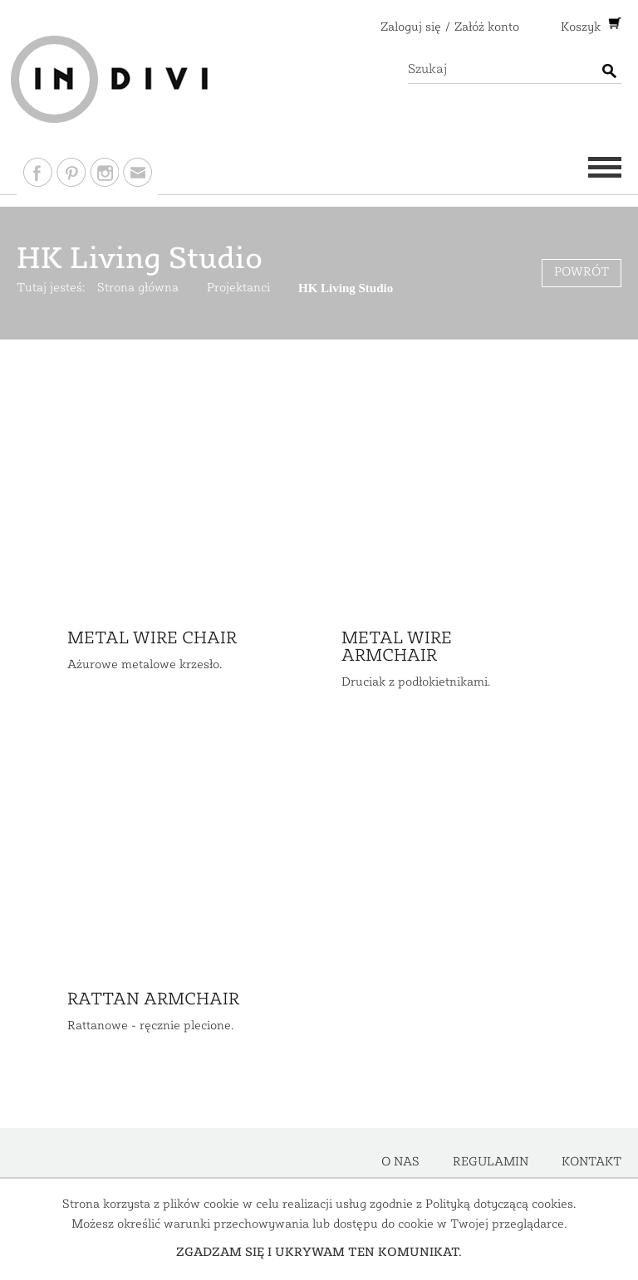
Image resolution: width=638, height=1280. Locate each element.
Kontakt (591, 1162)
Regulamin (490, 1162)
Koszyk (582, 28)
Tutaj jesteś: (51, 288)
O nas (400, 1162)
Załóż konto (486, 28)
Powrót (581, 272)
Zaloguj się (410, 28)
